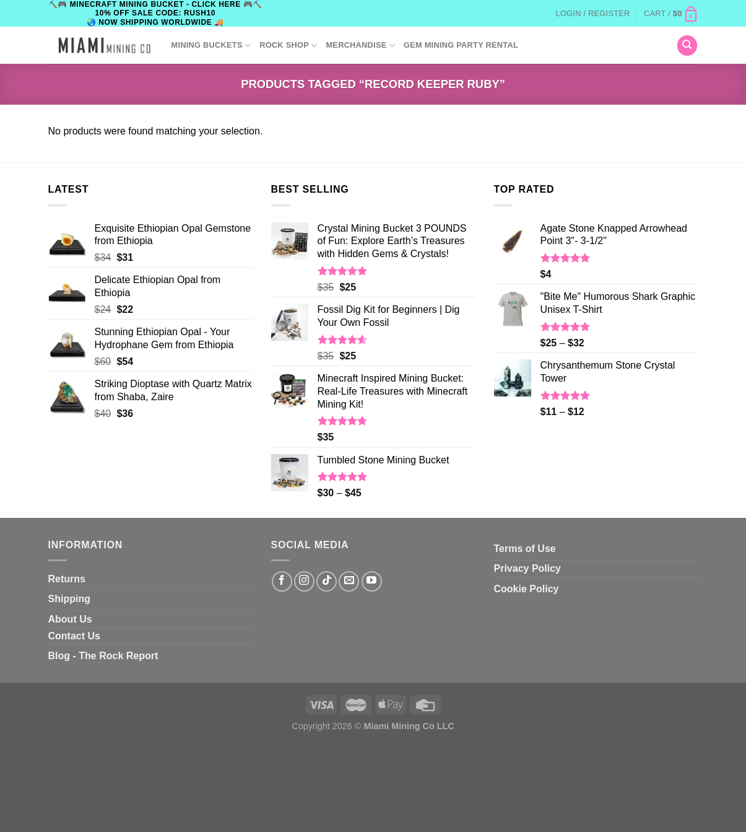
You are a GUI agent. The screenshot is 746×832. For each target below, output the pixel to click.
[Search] (687, 45)
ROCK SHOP (288, 45)
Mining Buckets (211, 45)
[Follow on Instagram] (304, 581)
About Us (70, 619)
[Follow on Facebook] (282, 581)
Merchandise (360, 45)
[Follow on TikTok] (326, 581)
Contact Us (74, 636)
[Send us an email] (349, 581)
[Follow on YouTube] (372, 581)
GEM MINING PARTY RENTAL (461, 45)
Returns (66, 579)
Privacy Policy (528, 568)
